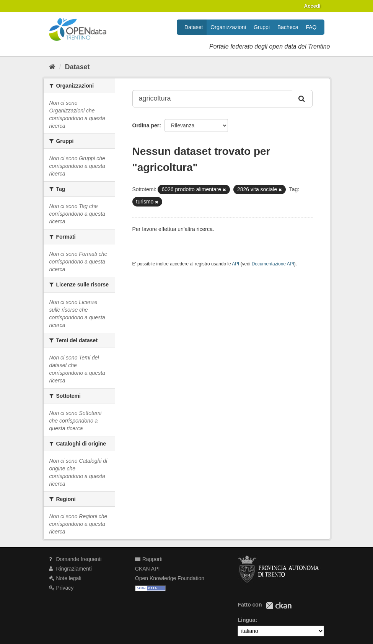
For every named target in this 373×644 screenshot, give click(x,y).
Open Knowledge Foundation (169, 578)
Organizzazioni (228, 27)
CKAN (278, 606)
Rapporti (149, 559)
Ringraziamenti (70, 569)
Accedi (312, 6)
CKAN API (147, 569)
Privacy (61, 588)
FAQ (311, 27)
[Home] (52, 67)
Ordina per (146, 125)
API (235, 264)
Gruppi (262, 27)
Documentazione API (273, 264)
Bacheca (287, 27)
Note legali (65, 578)
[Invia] (302, 98)
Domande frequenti (75, 559)
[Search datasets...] (212, 98)
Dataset (193, 27)
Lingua (246, 620)
